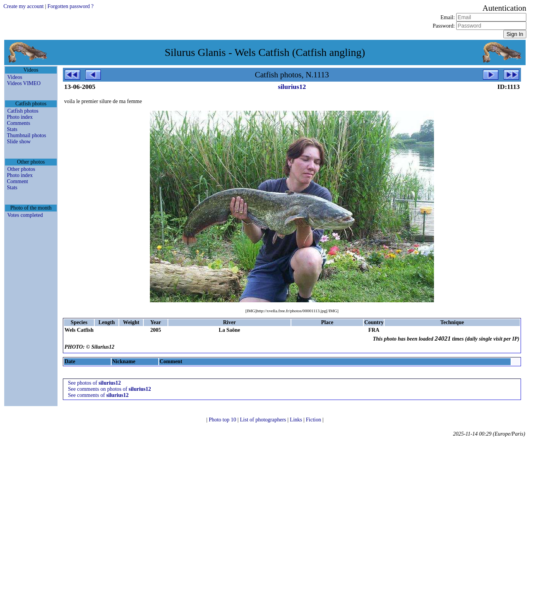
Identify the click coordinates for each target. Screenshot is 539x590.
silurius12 (292, 86)
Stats (12, 129)
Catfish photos (22, 111)
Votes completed (25, 215)
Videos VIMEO (24, 83)
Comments (18, 123)
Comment (17, 181)
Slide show (19, 141)
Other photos (21, 169)
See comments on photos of (109, 389)
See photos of (94, 383)
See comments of (98, 395)
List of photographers (264, 420)
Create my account (23, 6)
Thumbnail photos (26, 135)
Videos (14, 77)
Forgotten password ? (71, 6)
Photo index (20, 117)
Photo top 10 (223, 420)
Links (296, 420)
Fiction (314, 420)
